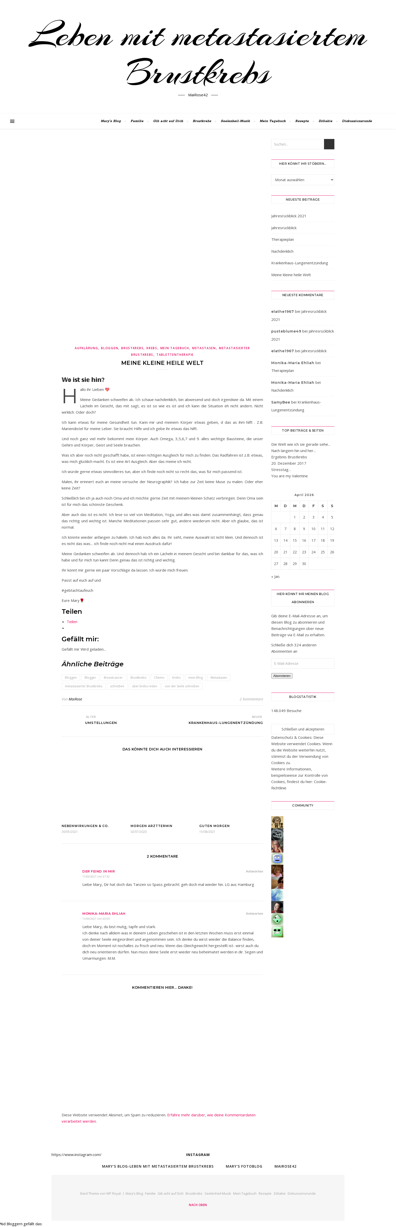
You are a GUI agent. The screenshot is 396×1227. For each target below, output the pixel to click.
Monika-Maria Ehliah (104, 913)
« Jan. (275, 576)
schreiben (117, 686)
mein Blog (195, 677)
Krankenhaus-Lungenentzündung (299, 262)
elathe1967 (282, 311)
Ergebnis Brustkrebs (289, 456)
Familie (137, 121)
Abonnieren (281, 676)
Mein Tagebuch (273, 121)
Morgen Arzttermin (151, 826)
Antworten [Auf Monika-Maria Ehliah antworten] (254, 913)
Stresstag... (281, 469)
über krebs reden (144, 686)
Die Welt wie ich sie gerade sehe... (300, 444)
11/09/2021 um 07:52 (96, 876)
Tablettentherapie (175, 354)
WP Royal (113, 1193)
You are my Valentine (289, 475)
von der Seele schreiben (182, 686)
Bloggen (109, 348)
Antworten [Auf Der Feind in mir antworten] (254, 871)
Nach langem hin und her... (293, 450)
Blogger (90, 677)
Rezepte (302, 121)
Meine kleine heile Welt (291, 274)
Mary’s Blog (111, 121)
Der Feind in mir (98, 871)
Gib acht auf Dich (168, 121)
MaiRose (75, 699)
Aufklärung (86, 348)
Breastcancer (113, 677)
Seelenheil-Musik (235, 121)
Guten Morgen (214, 826)
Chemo (159, 677)
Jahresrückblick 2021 (289, 215)
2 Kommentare (251, 699)
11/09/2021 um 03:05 (96, 919)
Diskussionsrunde (357, 121)
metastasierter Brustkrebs (83, 686)
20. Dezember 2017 (288, 463)
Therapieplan (282, 239)
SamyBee (280, 402)
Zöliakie (325, 121)
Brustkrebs (202, 121)
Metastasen (204, 348)
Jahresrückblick (283, 227)
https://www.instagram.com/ (77, 1154)
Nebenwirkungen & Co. (85, 826)
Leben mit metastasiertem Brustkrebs (198, 54)
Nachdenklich (282, 251)
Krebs (151, 348)
